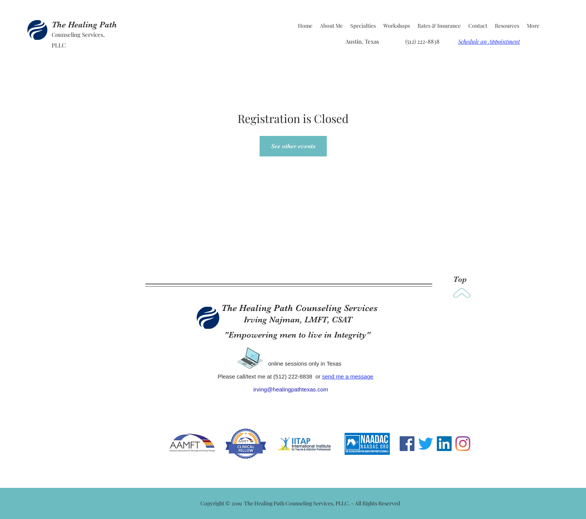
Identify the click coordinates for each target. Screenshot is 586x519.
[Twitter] (425, 443)
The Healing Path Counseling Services (299, 308)
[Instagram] (462, 443)
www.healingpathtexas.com (254, 415)
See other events (293, 146)
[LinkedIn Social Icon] (444, 443)
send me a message (347, 376)
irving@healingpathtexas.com (291, 389)
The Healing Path (84, 24)
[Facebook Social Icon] (407, 443)
